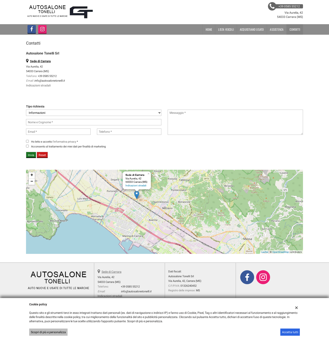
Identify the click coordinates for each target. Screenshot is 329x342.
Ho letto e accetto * (54, 141)
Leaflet (264, 252)
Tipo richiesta (35, 106)
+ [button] (31, 175)
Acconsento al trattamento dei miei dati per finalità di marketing (68, 146)
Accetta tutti (290, 332)
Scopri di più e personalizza (48, 332)
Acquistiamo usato (252, 29)
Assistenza (276, 29)
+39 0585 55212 (47, 76)
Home (209, 29)
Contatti (295, 29)
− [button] (31, 182)
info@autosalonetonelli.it (49, 80)
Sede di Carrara (111, 271)
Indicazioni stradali (38, 85)
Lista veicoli (226, 29)
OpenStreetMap (280, 252)
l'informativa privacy (64, 141)
